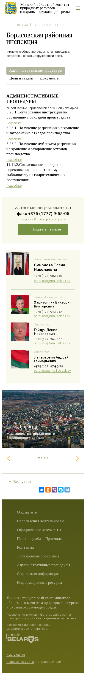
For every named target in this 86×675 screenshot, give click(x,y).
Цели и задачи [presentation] (21, 78)
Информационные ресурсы (39, 582)
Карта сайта (15, 654)
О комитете (27, 512)
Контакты (25, 547)
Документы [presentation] (49, 78)
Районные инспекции (50, 25)
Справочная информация (38, 574)
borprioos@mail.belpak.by (52, 281)
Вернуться (22, 481)
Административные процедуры (43, 565)
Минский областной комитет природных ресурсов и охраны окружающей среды (45, 8)
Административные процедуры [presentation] (35, 70)
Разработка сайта (20, 661)
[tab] (35, 71)
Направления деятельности (40, 521)
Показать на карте (46, 229)
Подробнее (14, 123)
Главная (22, 25)
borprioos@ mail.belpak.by (52, 370)
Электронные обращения (38, 556)
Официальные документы (39, 530)
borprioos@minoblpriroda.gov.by (43, 219)
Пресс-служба (29, 538)
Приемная (53, 538)
